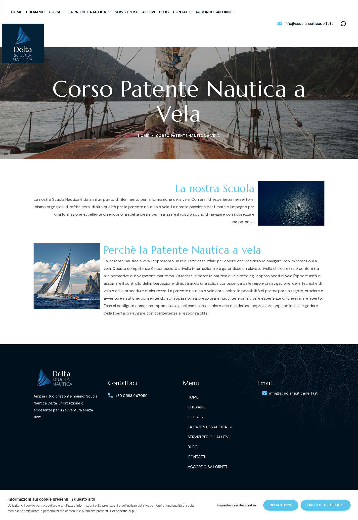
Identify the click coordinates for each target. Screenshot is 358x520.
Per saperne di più (123, 511)
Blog (193, 446)
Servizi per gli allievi (208, 437)
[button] (305, 23)
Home (143, 135)
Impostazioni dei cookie (236, 505)
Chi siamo (197, 407)
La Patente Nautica (210, 427)
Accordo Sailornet (207, 466)
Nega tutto (280, 505)
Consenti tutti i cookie (326, 505)
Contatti (197, 456)
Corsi (196, 417)
